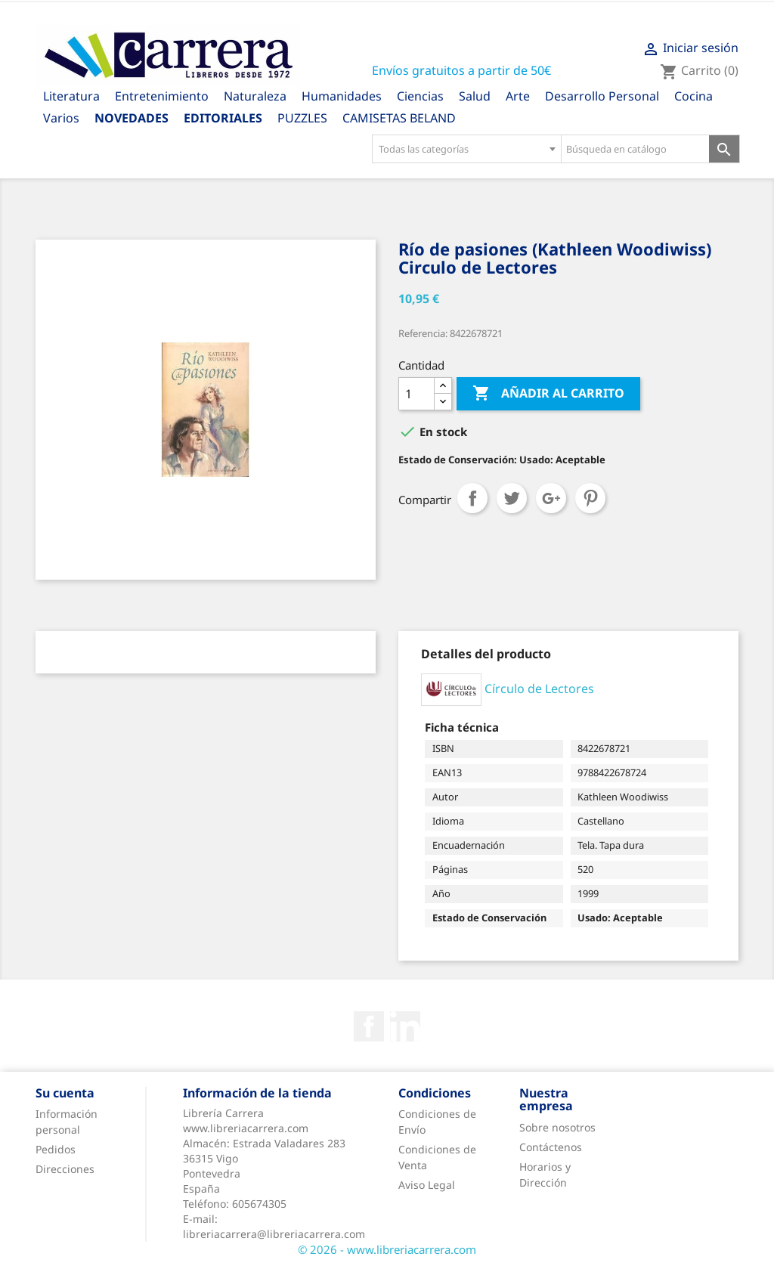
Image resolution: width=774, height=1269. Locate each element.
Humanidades (342, 96)
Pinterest (590, 498)
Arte (518, 96)
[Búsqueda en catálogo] (635, 148)
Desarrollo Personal (602, 96)
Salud (475, 96)
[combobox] (466, 149)
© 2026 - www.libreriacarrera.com (387, 1249)
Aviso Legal (426, 1185)
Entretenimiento (162, 96)
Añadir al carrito (548, 394)
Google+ (551, 498)
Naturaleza (255, 96)
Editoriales (223, 118)
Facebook (369, 1026)
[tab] (486, 653)
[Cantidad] (416, 393)
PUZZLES (302, 118)
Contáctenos (550, 1147)
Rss (405, 1026)
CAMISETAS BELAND (399, 118)
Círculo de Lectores (539, 688)
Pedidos (56, 1149)
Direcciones (65, 1169)
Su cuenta (65, 1093)
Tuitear (512, 498)
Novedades (131, 118)
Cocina (693, 96)
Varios (61, 118)
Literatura (71, 96)
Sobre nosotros (557, 1127)
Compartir (472, 498)
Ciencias (420, 96)
